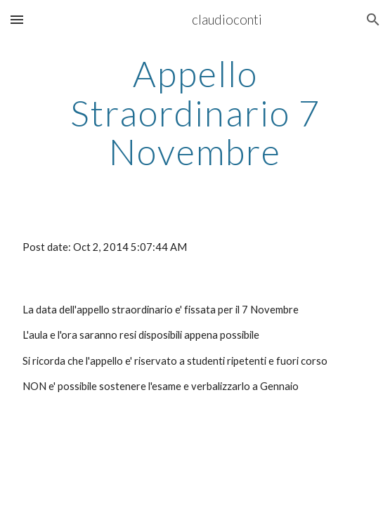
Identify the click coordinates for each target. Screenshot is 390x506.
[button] (17, 19)
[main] (195, 112)
